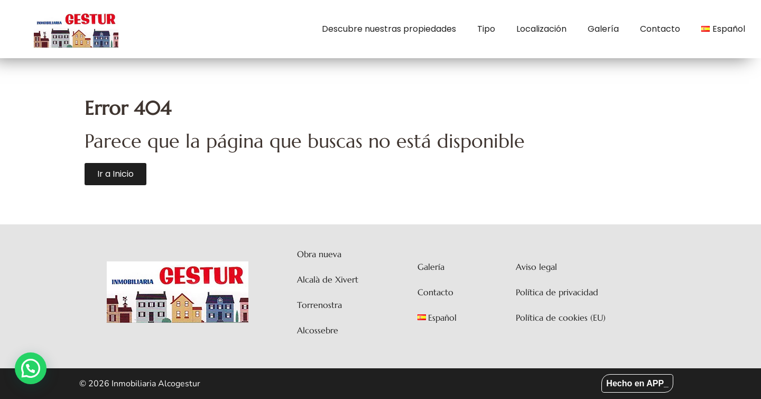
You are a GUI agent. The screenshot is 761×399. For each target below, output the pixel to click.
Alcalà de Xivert (327, 279)
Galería (603, 29)
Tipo (486, 29)
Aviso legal (536, 266)
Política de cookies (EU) (561, 317)
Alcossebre (317, 330)
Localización (541, 29)
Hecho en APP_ (637, 383)
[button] (31, 368)
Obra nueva (319, 254)
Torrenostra (319, 305)
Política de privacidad (557, 292)
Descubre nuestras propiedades (389, 29)
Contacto (660, 29)
